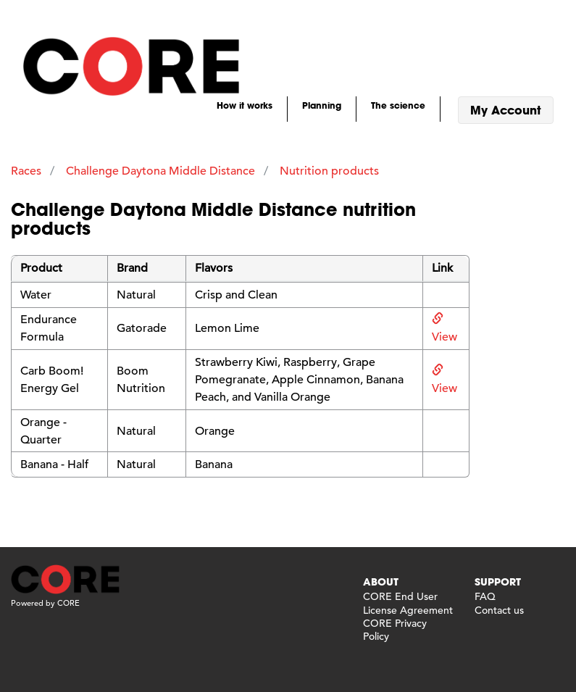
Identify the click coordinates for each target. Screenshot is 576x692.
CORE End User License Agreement (408, 603)
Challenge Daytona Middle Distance (160, 171)
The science (398, 105)
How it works (244, 105)
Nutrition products (329, 171)
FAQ (485, 596)
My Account (505, 109)
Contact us (499, 610)
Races (26, 171)
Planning (321, 105)
